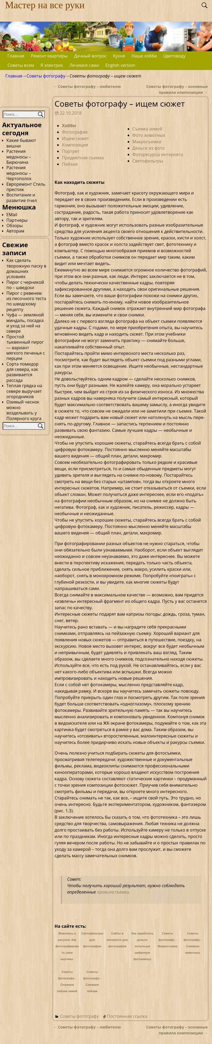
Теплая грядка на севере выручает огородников (24, 391)
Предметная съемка (83, 158)
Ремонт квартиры (49, 56)
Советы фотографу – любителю (87, 86)
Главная (15, 56)
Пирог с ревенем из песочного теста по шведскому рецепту (26, 301)
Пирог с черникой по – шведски (25, 284)
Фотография (75, 132)
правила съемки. (113, 892)
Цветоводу (174, 56)
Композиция (75, 145)
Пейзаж (70, 164)
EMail (11, 215)
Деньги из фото (148, 148)
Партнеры (17, 220)
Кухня (119, 56)
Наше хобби (144, 56)
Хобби (69, 126)
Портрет (70, 151)
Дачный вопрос (90, 56)
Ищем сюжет (75, 138)
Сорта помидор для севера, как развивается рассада (22, 372)
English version (120, 65)
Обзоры (14, 225)
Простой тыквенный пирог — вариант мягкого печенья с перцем (25, 348)
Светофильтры (147, 161)
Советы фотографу (45, 76)
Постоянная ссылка (127, 1016)
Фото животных (148, 135)
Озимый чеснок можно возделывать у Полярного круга (23, 410)
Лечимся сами (84, 65)
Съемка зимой (147, 129)
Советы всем (20, 65)
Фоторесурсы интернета (157, 154)
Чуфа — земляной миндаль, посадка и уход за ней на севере (25, 323)
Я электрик (51, 65)
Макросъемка (146, 142)
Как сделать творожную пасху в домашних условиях (26, 268)
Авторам (15, 231)
